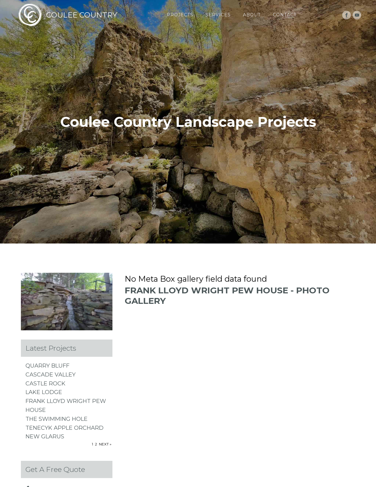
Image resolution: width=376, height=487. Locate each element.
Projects (180, 15)
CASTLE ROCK (45, 383)
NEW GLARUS (44, 436)
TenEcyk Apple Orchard (64, 428)
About (251, 15)
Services (218, 15)
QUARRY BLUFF (47, 365)
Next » (105, 444)
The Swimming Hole (56, 419)
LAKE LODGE (43, 392)
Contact (284, 15)
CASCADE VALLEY (50, 374)
